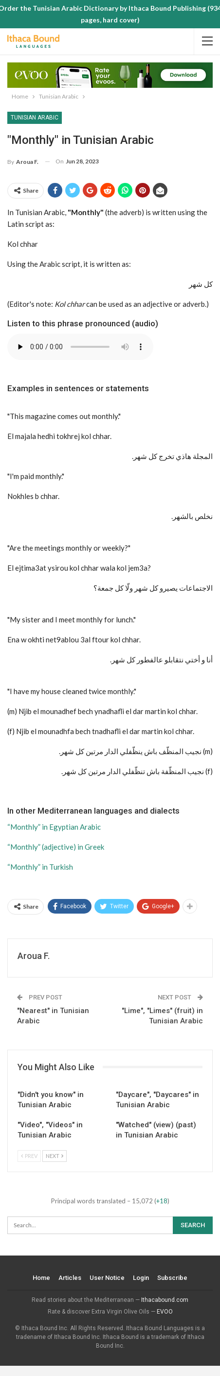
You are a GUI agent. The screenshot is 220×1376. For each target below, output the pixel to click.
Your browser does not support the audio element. (80, 347)
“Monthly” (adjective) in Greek (55, 846)
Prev (29, 1156)
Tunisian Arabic (34, 117)
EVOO (165, 1311)
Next (54, 1156)
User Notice (107, 1277)
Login (141, 1277)
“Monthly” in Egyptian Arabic (54, 826)
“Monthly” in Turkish (40, 866)
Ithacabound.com (164, 1299)
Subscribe (172, 1277)
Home (41, 1277)
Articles (69, 1277)
